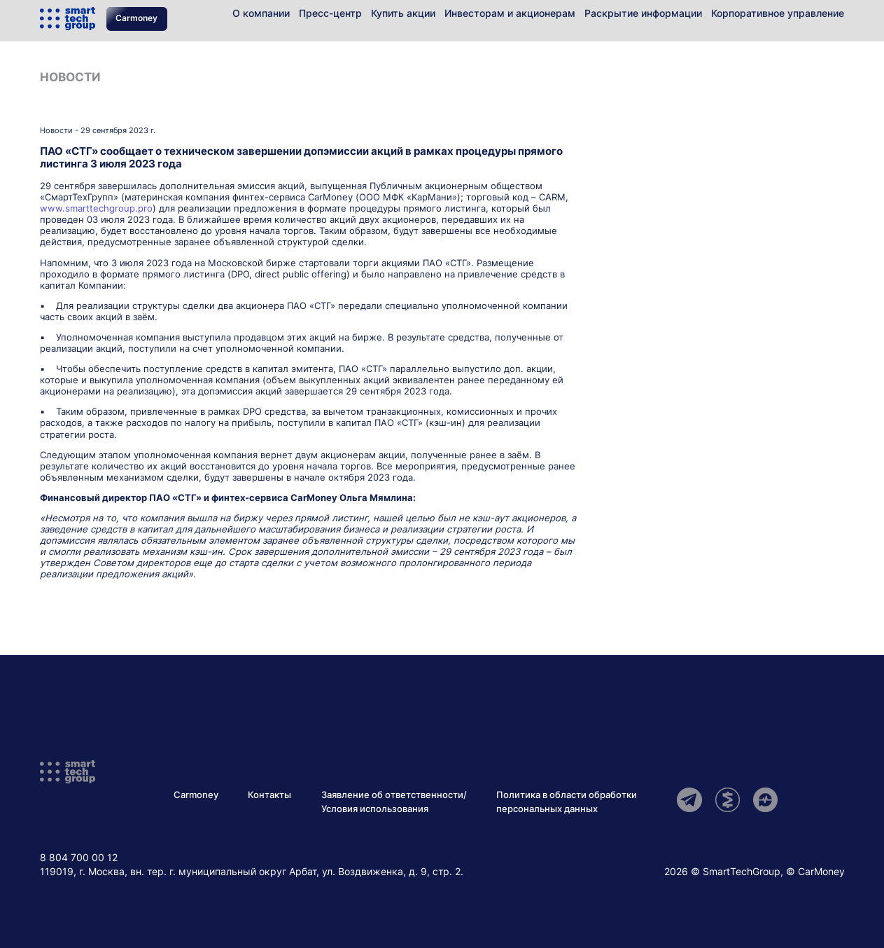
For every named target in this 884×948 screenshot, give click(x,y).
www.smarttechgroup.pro (96, 208)
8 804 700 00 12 (79, 857)
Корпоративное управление (777, 13)
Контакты (269, 794)
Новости (70, 77)
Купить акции (403, 13)
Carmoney (136, 18)
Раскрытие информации (643, 13)
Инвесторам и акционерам (509, 13)
